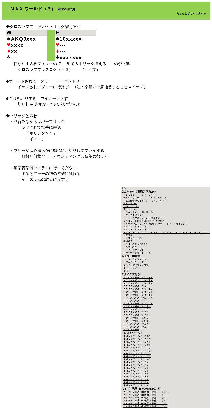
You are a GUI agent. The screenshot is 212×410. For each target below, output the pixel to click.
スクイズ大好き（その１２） (138, 297)
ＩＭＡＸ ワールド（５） (136, 373)
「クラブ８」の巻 (132, 238)
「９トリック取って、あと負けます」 (142, 218)
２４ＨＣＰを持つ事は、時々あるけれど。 (145, 221)
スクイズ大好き (131, 329)
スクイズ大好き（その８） (137, 309)
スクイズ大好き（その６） (137, 315)
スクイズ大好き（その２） (137, 326)
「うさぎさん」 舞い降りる (138, 212)
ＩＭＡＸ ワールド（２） (136, 382)
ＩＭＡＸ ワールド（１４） (137, 347)
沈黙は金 (127, 235)
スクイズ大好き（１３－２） (138, 292)
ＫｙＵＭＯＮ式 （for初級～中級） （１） (145, 406)
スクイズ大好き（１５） (135, 286)
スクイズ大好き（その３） (137, 323)
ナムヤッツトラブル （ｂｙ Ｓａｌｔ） (146, 197)
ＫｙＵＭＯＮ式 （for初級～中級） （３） (145, 400)
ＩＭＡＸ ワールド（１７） (137, 339)
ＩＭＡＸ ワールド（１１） (137, 356)
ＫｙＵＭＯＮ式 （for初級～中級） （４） (145, 397)
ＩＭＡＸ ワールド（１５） (137, 344)
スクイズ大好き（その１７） (138, 277)
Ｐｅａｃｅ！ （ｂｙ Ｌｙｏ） (140, 195)
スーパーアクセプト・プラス (138, 252)
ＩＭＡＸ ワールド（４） (136, 376)
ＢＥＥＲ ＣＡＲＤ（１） (137, 229)
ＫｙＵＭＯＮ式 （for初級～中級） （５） (145, 394)
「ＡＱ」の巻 (130, 247)
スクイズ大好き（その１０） (138, 303)
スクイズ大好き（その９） (137, 306)
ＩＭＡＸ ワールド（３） (136, 379)
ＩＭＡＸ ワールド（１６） (137, 342)
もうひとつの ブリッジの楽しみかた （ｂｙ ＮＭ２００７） (156, 223)
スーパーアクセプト (133, 249)
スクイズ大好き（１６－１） (138, 283)
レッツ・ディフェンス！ (135, 259)
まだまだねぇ (130, 209)
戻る (123, 188)
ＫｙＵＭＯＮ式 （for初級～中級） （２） (145, 403)
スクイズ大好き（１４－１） (138, 289)
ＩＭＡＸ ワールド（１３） (137, 350)
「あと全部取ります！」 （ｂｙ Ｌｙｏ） (146, 200)
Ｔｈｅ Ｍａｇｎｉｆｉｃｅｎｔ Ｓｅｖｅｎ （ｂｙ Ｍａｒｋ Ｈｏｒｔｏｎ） (166, 232)
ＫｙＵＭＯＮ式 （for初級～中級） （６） (145, 392)
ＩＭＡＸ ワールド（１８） (137, 336)
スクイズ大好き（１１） (135, 300)
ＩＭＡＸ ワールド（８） (136, 365)
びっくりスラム (131, 206)
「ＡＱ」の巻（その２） (135, 244)
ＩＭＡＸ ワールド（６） (136, 371)
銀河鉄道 (127, 241)
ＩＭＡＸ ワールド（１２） (137, 353)
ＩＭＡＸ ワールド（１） (136, 385)
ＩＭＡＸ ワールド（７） (136, 368)
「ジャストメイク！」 (134, 215)
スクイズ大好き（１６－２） (138, 280)
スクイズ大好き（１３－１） (138, 295)
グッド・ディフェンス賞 (135, 265)
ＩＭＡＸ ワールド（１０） (137, 359)
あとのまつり (130, 203)
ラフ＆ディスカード (133, 262)
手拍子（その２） (132, 268)
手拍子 (126, 271)
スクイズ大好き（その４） (137, 321)
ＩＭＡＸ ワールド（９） (136, 362)
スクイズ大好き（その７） (137, 312)
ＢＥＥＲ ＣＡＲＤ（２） (137, 226)
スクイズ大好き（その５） (137, 318)
